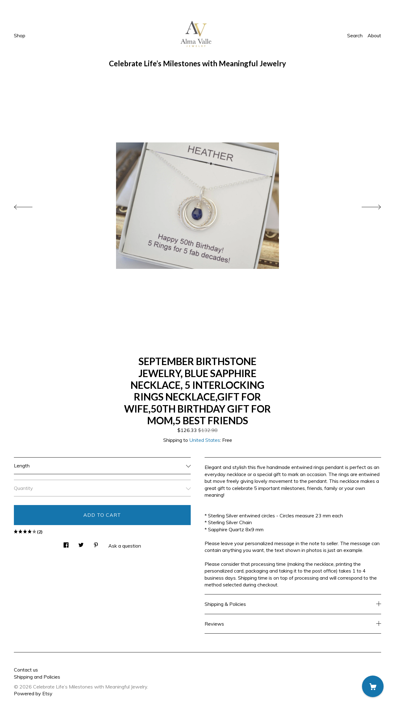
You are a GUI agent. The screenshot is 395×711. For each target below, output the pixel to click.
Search (355, 35)
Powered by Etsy (33, 693)
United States (204, 440)
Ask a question (124, 546)
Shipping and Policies (37, 677)
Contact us (26, 670)
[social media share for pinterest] (96, 543)
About (374, 35)
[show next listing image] (365, 205)
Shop (19, 35)
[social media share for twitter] (81, 543)
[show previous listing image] (29, 205)
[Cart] (373, 686)
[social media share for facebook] (66, 543)
